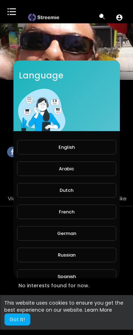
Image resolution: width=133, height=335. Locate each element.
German (66, 233)
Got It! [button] (17, 319)
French (66, 211)
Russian (67, 255)
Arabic (66, 168)
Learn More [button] (98, 309)
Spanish (66, 276)
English (67, 147)
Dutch (66, 190)
